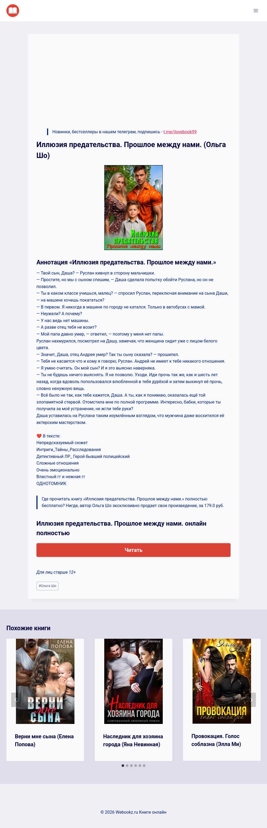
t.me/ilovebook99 (180, 131)
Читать (133, 550)
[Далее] (251, 700)
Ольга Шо (47, 586)
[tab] (123, 765)
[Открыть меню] (256, 10)
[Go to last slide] (16, 700)
